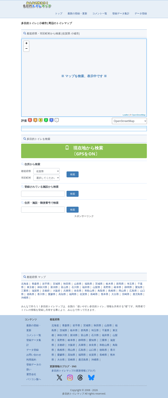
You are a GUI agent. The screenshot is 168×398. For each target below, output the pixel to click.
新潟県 (54, 287)
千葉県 (105, 330)
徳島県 (30, 294)
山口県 (92, 349)
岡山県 (122, 290)
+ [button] (26, 43)
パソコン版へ (33, 379)
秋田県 (67, 283)
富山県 (64, 287)
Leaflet (125, 115)
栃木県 (109, 283)
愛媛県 (51, 294)
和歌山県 (89, 290)
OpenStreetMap (138, 115)
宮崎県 (125, 294)
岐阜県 (117, 287)
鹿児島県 (138, 294)
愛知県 (139, 287)
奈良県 (77, 290)
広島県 (133, 290)
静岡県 (128, 287)
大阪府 (56, 290)
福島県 (88, 283)
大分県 (115, 294)
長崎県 (94, 294)
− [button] (26, 48)
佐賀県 (83, 294)
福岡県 (72, 294)
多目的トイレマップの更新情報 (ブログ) (73, 370)
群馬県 (120, 283)
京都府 (46, 290)
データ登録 (141, 13)
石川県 (75, 287)
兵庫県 (67, 290)
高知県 (62, 294)
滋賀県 (35, 290)
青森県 (35, 283)
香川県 (41, 294)
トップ (58, 13)
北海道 (24, 283)
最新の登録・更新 (77, 13)
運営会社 (31, 374)
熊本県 (104, 294)
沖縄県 (24, 297)
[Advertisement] (84, 243)
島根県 (112, 290)
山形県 (77, 283)
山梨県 (96, 287)
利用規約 (31, 359)
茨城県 (99, 283)
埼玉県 (130, 283)
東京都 (30, 287)
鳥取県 (101, 290)
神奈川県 (42, 287)
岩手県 (46, 283)
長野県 (107, 287)
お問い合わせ (33, 354)
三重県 (24, 290)
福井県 (86, 287)
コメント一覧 (99, 13)
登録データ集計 (120, 13)
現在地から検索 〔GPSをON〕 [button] (84, 151)
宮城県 (56, 283)
